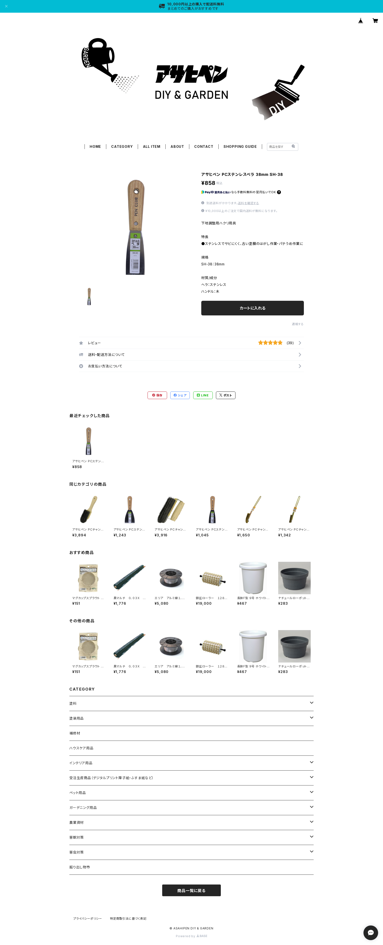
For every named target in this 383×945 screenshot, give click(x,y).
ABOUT (177, 146)
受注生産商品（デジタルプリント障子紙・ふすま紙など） (111, 778)
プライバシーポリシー (87, 918)
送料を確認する (248, 203)
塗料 (73, 703)
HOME (95, 146)
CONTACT (203, 146)
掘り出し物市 (79, 867)
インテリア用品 (81, 763)
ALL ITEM (151, 146)
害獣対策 (76, 837)
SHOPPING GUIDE (240, 146)
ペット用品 (77, 793)
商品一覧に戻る (191, 890)
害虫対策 (76, 852)
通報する (298, 324)
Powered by (191, 936)
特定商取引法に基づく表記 (128, 918)
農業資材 (76, 822)
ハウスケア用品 (81, 748)
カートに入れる (253, 308)
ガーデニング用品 (83, 807)
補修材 (74, 733)
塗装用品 (76, 718)
